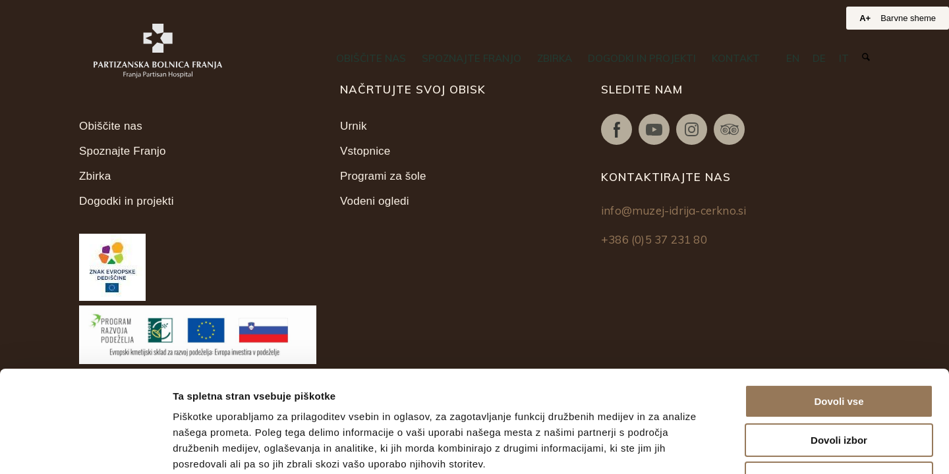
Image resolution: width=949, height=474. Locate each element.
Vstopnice (365, 151)
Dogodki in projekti (126, 201)
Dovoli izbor (839, 338)
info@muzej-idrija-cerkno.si (673, 210)
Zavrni (838, 376)
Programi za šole (383, 176)
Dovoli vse (838, 299)
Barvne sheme (908, 18)
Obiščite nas (110, 126)
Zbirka (95, 176)
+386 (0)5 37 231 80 (654, 239)
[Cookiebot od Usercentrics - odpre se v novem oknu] (85, 448)
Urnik (353, 126)
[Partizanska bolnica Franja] (158, 51)
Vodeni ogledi (374, 201)
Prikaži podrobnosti (684, 448)
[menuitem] (371, 58)
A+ (865, 18)
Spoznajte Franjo (122, 151)
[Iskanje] (866, 58)
